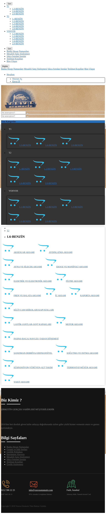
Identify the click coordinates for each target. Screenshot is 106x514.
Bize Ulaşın (12, 61)
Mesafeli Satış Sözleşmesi (18, 54)
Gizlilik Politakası (15, 452)
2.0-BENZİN (18, 14)
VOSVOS (11, 31)
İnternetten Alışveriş (16, 454)
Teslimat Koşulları (15, 59)
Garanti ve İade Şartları (17, 449)
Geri (9, 4)
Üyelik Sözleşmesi (15, 464)
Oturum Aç (17, 79)
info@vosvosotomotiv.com (41, 490)
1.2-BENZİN (18, 21)
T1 (8, 6)
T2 (8, 16)
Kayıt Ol (16, 81)
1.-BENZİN (17, 19)
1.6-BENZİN (18, 11)
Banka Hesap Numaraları (18, 51)
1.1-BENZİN (18, 34)
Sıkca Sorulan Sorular (16, 56)
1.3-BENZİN (18, 9)
